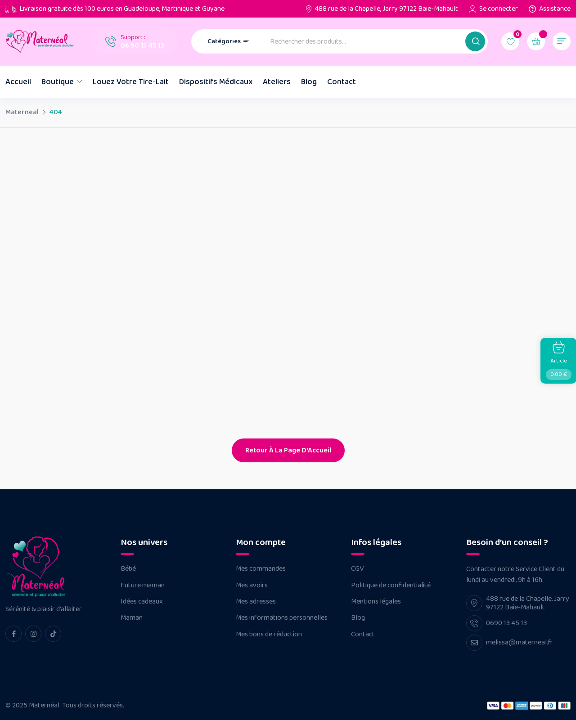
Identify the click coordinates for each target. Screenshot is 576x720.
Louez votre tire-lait (131, 82)
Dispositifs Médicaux (215, 82)
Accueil (18, 82)
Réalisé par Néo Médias (160, 705)
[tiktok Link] (53, 634)
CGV (357, 569)
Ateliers (277, 82)
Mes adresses (256, 602)
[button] (475, 41)
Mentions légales (376, 602)
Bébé (128, 569)
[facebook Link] (13, 634)
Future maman (143, 585)
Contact (341, 82)
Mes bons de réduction (269, 635)
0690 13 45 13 (506, 623)
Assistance (555, 9)
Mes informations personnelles (282, 618)
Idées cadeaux (142, 602)
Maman (132, 618)
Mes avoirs (252, 585)
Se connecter (498, 9)
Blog (309, 82)
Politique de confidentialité (391, 585)
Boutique (57, 82)
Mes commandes (261, 569)
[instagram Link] (33, 634)
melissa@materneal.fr (519, 642)
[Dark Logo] (41, 41)
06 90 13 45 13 (142, 45)
